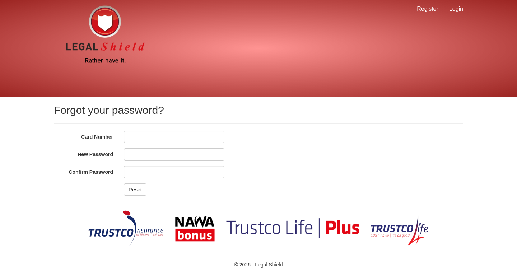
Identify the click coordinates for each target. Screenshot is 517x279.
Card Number (97, 137)
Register (427, 9)
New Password (95, 154)
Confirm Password (91, 172)
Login (456, 9)
